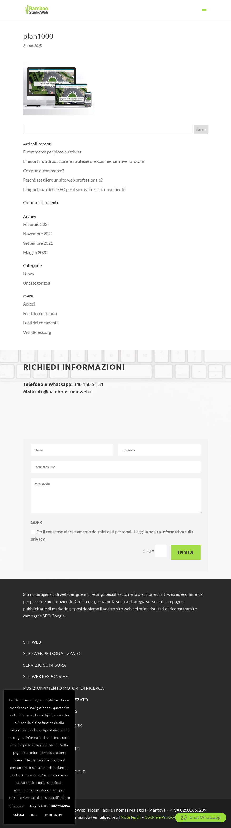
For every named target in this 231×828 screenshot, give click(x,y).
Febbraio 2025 (36, 224)
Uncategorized (36, 283)
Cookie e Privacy (160, 817)
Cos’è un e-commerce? (43, 170)
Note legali (131, 817)
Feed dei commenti (40, 322)
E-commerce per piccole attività (52, 151)
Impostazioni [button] (53, 815)
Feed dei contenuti (40, 313)
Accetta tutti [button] (38, 806)
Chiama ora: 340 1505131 (70, 410)
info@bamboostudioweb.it (63, 391)
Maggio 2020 (35, 252)
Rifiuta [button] (33, 815)
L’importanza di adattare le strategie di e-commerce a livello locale (83, 161)
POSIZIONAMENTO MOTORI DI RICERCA (63, 688)
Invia (185, 552)
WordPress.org (37, 332)
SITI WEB (32, 642)
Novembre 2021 (38, 233)
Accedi (29, 303)
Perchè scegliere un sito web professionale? (63, 179)
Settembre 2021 (38, 243)
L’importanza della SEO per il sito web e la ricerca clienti (73, 189)
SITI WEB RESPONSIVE (45, 676)
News (28, 273)
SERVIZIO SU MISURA (44, 665)
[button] (200, 817)
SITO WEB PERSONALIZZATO (51, 653)
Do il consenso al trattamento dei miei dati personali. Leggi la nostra (112, 535)
